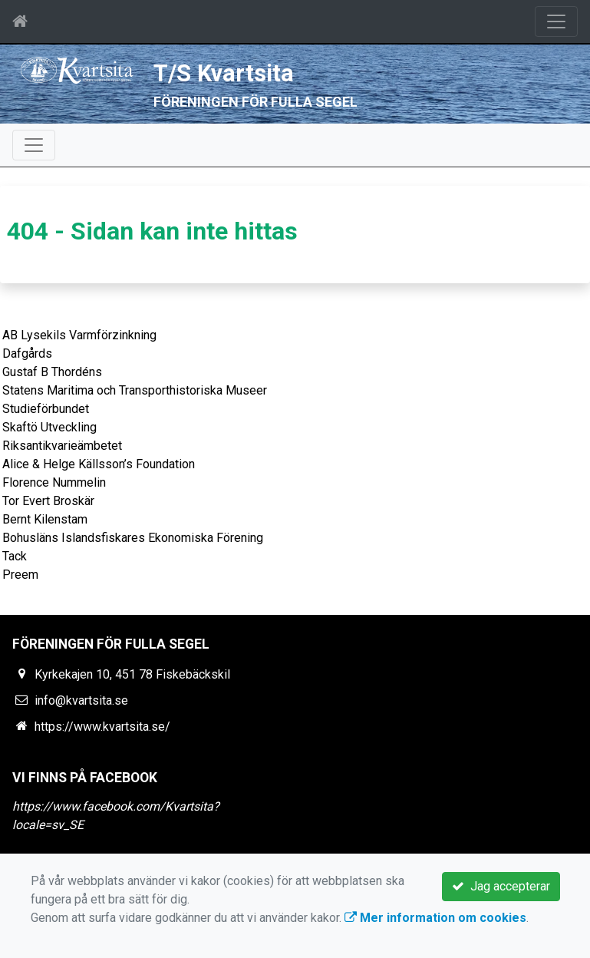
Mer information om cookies (435, 917)
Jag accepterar (501, 886)
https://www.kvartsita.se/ (102, 726)
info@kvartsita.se (81, 700)
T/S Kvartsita (223, 73)
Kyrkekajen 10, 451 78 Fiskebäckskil (132, 674)
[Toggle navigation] (556, 21)
